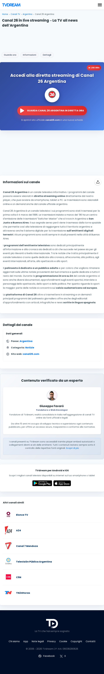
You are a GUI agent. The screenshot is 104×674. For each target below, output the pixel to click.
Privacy (51, 641)
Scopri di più (72, 448)
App (25, 641)
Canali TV (15, 14)
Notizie (29, 347)
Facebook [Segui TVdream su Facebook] (46, 656)
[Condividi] (97, 181)
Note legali (38, 641)
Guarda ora (10, 54)
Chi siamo (14, 641)
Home (5, 14)
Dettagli (47, 54)
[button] (100, 5)
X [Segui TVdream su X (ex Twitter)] (63, 656)
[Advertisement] (52, 39)
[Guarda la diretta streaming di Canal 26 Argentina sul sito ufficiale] (52, 110)
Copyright (76, 641)
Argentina (27, 14)
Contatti (90, 641)
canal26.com (31, 354)
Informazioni (29, 54)
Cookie (63, 641)
